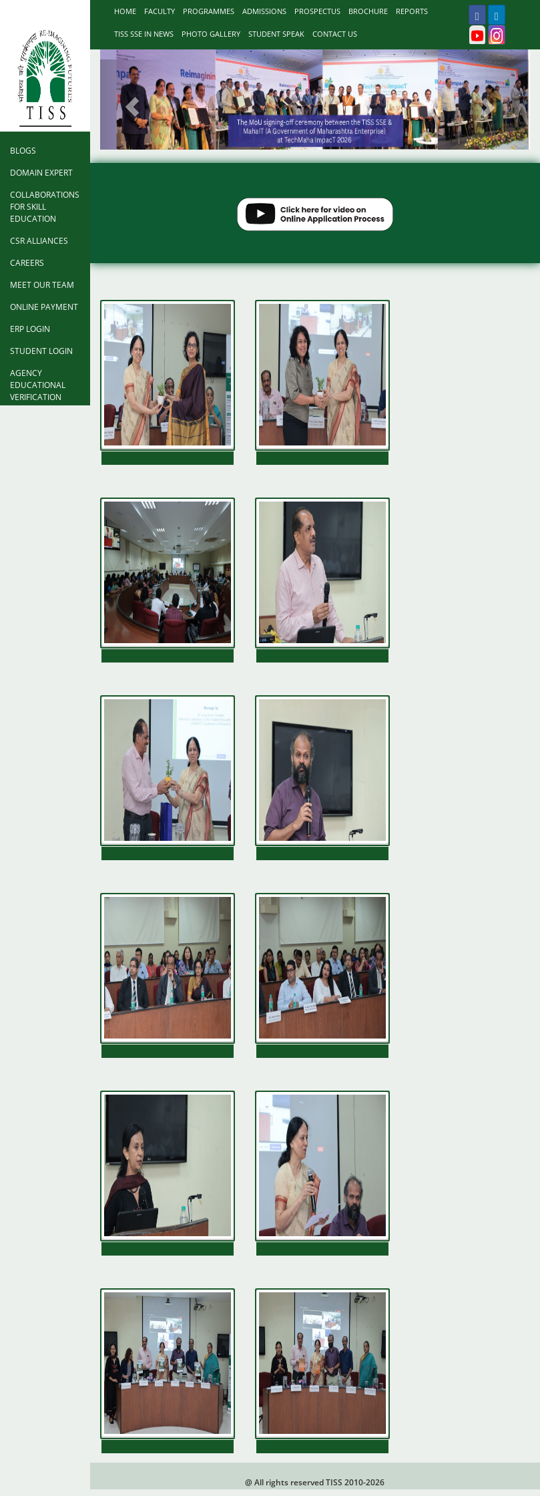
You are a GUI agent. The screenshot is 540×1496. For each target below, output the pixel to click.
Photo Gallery (211, 34)
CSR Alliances (39, 240)
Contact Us (334, 34)
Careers (27, 262)
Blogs (23, 150)
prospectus (317, 11)
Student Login (41, 351)
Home (125, 11)
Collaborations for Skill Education (44, 206)
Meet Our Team (42, 285)
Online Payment (44, 307)
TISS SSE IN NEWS (144, 34)
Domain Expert (41, 172)
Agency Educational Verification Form (37, 391)
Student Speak (276, 34)
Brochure (368, 11)
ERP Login (30, 329)
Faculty (159, 11)
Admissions (264, 11)
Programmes (208, 11)
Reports (412, 11)
